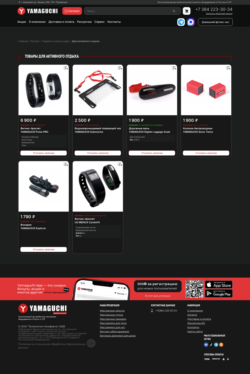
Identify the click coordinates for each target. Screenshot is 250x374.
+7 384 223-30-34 (213, 9)
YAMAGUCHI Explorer (33, 228)
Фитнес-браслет (30, 128)
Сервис (99, 21)
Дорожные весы (139, 128)
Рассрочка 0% (196, 323)
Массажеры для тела (113, 323)
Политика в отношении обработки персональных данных (52, 345)
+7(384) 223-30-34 (166, 310)
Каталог (192, 314)
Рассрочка (84, 21)
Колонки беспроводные (197, 128)
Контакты (114, 21)
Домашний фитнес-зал (215, 21)
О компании (37, 21)
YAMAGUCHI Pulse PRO (34, 131)
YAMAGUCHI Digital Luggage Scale (149, 131)
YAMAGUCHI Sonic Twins (198, 131)
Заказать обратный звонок (219, 13)
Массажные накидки (113, 318)
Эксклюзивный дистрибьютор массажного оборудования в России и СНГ (194, 2)
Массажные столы (111, 314)
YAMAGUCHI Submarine (89, 131)
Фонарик (26, 224)
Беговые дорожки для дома (118, 335)
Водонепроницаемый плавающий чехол (99, 128)
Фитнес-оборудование (114, 331)
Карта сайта (195, 331)
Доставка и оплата (61, 21)
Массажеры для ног (112, 327)
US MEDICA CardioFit (87, 222)
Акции (21, 21)
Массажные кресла (112, 310)
